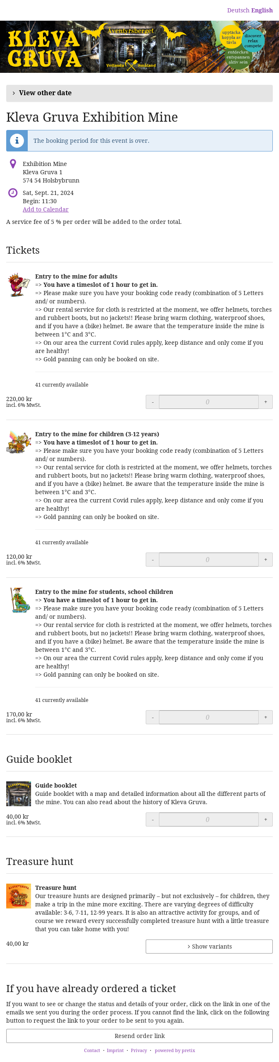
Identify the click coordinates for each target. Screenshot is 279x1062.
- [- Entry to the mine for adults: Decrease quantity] (153, 402)
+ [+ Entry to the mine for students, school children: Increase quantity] (265, 717)
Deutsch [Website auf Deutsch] (238, 10)
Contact (92, 1050)
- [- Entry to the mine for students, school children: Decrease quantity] (153, 717)
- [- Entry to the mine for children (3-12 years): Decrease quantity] (153, 559)
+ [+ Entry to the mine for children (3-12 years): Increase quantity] (265, 559)
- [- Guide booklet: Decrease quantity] (153, 819)
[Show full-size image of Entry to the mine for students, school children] (18, 600)
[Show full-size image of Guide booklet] (18, 793)
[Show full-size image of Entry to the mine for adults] (18, 284)
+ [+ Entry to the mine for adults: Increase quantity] (265, 402)
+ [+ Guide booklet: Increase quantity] (265, 819)
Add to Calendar (46, 209)
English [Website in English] (262, 10)
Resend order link (140, 1036)
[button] (139, 93)
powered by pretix (175, 1050)
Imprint (115, 1050)
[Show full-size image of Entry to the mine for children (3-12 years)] (18, 442)
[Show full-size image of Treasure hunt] (18, 896)
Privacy (139, 1050)
